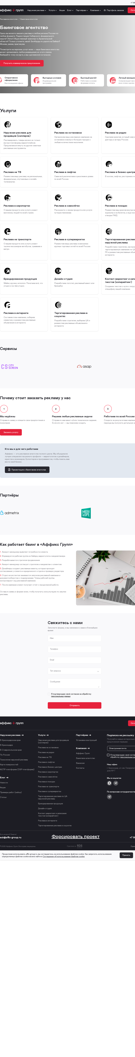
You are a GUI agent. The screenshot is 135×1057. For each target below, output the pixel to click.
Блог (69, 10)
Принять (126, 862)
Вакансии (80, 770)
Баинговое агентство (85, 765)
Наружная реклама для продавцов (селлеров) (53, 748)
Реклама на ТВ (45, 764)
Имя (52, 643)
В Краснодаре (6, 752)
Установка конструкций (86, 747)
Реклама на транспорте (48, 793)
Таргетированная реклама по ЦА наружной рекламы (52, 804)
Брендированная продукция (50, 810)
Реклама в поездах (46, 788)
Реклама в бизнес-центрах (50, 774)
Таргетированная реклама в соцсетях (55, 832)
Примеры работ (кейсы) (11, 799)
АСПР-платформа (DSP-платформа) (17, 776)
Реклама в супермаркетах (49, 798)
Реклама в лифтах (46, 769)
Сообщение (55, 688)
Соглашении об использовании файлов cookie (64, 863)
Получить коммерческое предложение (22, 63)
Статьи (3, 804)
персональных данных (60, 702)
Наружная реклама (35, 10)
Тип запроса (55, 677)
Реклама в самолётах (47, 783)
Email (52, 665)
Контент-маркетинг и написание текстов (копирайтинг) (52, 821)
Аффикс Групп (83, 760)
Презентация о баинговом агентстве (27, 474)
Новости (4, 789)
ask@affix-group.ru (10, 844)
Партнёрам (81, 10)
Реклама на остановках (48, 754)
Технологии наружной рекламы (14, 766)
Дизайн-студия (45, 815)
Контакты (80, 775)
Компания (94, 10)
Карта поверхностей (9, 771)
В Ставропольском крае (11, 756)
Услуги (52, 10)
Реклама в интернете (47, 827)
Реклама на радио (46, 759)
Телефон (54, 654)
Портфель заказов (114, 10)
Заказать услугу (11, 436)
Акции (62, 10)
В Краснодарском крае (10, 747)
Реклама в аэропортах (48, 778)
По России (5, 761)
